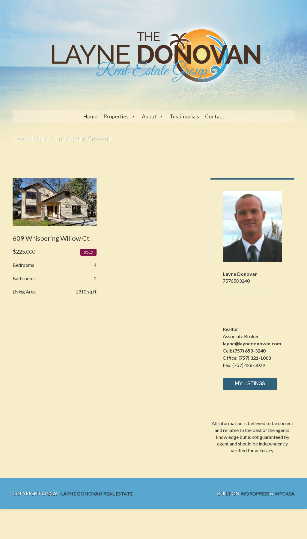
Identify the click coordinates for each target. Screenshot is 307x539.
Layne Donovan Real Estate (97, 493)
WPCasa (284, 493)
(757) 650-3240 (249, 350)
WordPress (254, 493)
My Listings (250, 383)
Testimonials (184, 116)
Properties (116, 116)
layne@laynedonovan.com (252, 343)
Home (90, 116)
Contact (214, 116)
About (149, 116)
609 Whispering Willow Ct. (52, 238)
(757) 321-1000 (254, 358)
